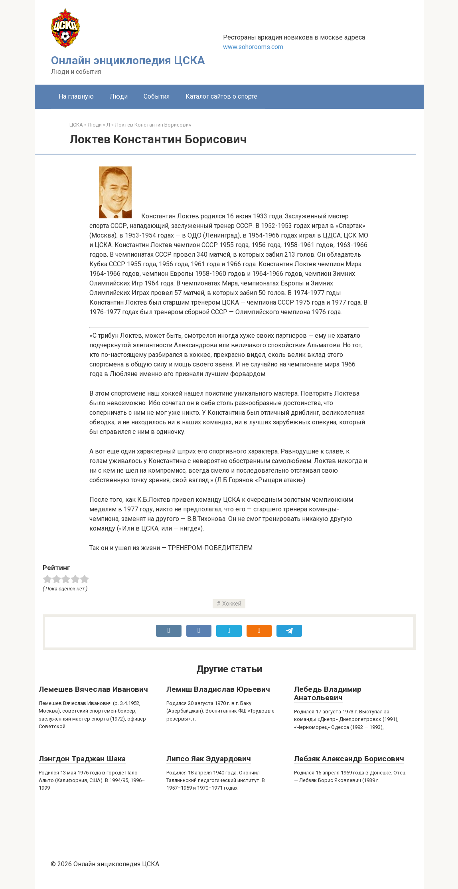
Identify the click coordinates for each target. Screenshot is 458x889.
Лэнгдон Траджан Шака (82, 758)
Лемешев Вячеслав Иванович (93, 689)
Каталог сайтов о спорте (221, 96)
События (157, 96)
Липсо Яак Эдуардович (208, 758)
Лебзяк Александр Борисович (349, 758)
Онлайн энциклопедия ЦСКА (128, 60)
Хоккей (231, 603)
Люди (119, 96)
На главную (76, 96)
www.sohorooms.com (253, 47)
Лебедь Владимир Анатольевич (327, 693)
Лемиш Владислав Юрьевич (218, 689)
